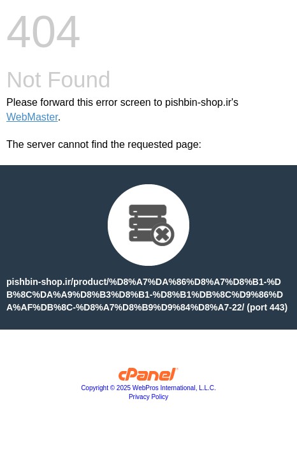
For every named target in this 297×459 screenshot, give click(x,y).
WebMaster (32, 117)
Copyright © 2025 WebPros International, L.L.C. (148, 387)
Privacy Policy (148, 396)
